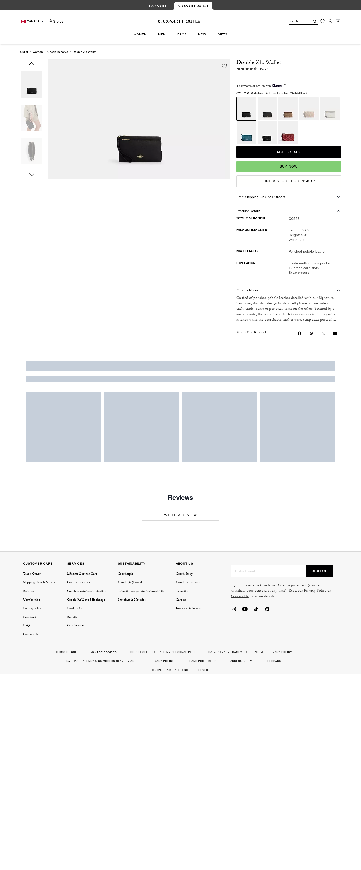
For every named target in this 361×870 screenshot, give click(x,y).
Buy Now (289, 166)
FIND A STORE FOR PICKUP (288, 181)
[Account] (330, 21)
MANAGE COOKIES (104, 652)
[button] (31, 85)
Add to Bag (289, 152)
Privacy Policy (315, 590)
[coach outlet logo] (180, 21)
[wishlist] (224, 66)
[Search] (295, 21)
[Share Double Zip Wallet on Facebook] (299, 333)
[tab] (158, 6)
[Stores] (55, 21)
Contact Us (240, 596)
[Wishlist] (322, 21)
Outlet (24, 52)
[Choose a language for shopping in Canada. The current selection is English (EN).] (32, 21)
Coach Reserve (57, 52)
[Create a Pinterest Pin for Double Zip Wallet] (311, 333)
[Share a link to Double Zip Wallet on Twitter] (323, 333)
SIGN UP (319, 571)
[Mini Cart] (338, 21)
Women (38, 52)
